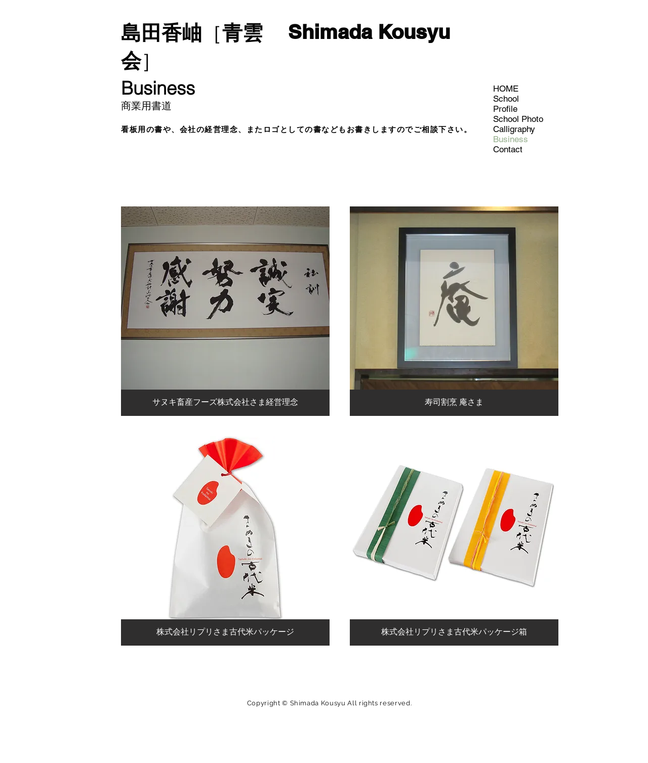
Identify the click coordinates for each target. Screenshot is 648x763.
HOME (505, 88)
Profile (505, 109)
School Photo (518, 119)
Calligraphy (514, 129)
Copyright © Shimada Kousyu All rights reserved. (329, 703)
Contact (507, 149)
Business (510, 139)
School (506, 99)
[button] (225, 311)
